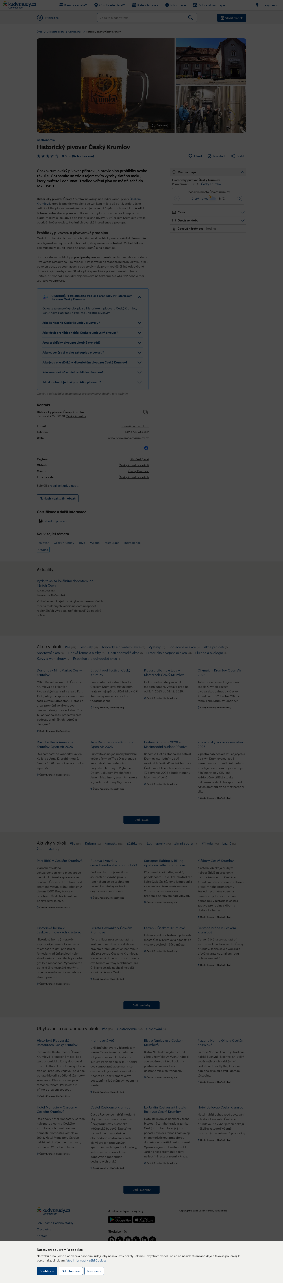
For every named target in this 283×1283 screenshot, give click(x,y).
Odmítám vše (71, 1271)
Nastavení (94, 1271)
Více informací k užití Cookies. (86, 1260)
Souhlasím (47, 1271)
